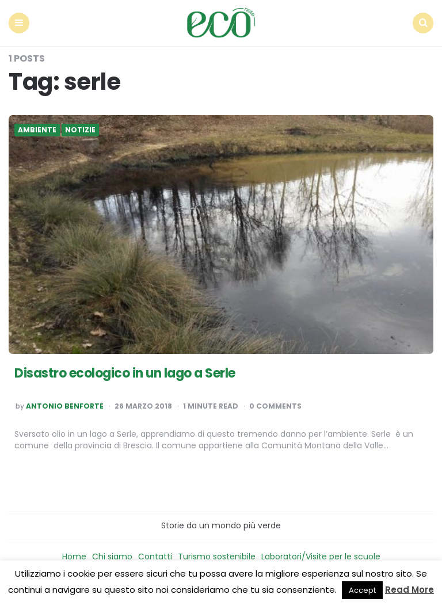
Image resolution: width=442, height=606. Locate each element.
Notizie (80, 130)
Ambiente (37, 130)
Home (74, 556)
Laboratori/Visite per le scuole (320, 556)
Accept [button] (362, 590)
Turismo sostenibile (217, 556)
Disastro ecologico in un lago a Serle (124, 373)
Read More (409, 590)
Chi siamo (112, 556)
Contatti (155, 556)
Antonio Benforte (65, 406)
